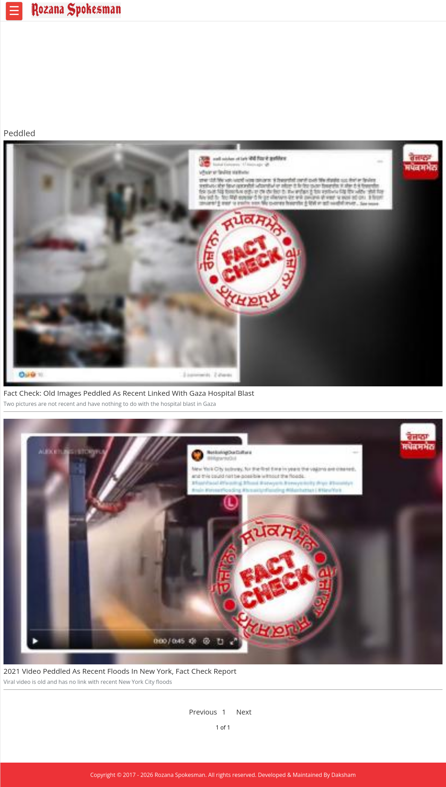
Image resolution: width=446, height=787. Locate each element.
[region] (223, 71)
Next (241, 712)
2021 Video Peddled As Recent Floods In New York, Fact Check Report (120, 671)
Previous (203, 712)
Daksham (343, 775)
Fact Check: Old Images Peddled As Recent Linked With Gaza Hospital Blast (128, 393)
